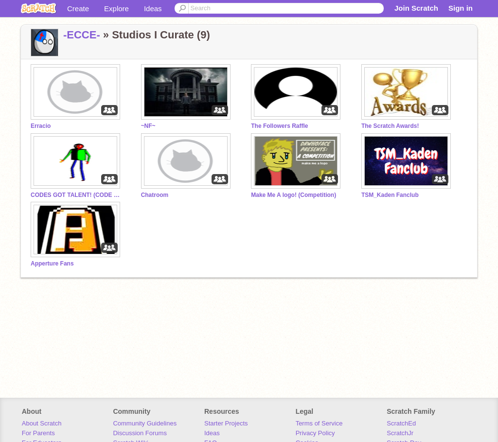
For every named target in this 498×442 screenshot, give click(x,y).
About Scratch (42, 423)
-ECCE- (81, 35)
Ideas (153, 8)
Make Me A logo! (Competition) (293, 195)
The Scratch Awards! (390, 126)
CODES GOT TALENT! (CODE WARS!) (77, 195)
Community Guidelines (145, 423)
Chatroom (155, 195)
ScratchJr (400, 433)
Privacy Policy (315, 433)
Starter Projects (226, 423)
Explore (116, 8)
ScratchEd (401, 423)
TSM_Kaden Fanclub (390, 195)
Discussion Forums (140, 433)
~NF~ (148, 126)
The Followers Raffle (279, 126)
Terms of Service (319, 423)
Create (78, 8)
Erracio (41, 126)
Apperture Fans (52, 263)
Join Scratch (416, 8)
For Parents (38, 433)
